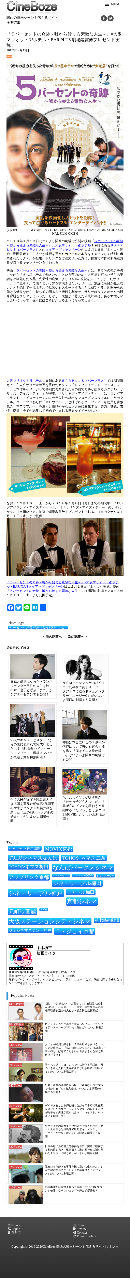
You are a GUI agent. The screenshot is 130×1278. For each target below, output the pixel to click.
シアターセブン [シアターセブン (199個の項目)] (61, 875)
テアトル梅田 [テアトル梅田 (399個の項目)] (81, 892)
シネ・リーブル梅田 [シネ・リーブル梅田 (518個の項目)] (77, 883)
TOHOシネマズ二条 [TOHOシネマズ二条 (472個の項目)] (84, 858)
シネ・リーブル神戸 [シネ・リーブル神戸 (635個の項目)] (36, 893)
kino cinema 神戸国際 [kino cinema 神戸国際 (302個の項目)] (25, 848)
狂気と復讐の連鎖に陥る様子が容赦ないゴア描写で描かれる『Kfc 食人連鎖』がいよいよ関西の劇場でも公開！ (74, 1089)
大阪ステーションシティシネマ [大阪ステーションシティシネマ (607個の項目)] (49, 921)
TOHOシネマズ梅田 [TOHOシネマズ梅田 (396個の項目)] (28, 866)
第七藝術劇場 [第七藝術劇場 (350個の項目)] (107, 920)
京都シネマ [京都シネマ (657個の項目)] (82, 901)
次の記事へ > (77, 636)
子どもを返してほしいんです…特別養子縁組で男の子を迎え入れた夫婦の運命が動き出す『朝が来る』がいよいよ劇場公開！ (74, 1068)
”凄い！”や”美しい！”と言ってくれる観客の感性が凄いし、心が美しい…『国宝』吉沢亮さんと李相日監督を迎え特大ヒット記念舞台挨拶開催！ (74, 1007)
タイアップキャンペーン (63, 249)
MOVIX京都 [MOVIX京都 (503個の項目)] (58, 849)
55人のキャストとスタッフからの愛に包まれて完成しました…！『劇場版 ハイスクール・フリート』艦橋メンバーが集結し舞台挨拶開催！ (31, 748)
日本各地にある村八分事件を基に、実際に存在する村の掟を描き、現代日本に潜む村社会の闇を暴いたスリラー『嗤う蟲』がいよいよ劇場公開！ (74, 1150)
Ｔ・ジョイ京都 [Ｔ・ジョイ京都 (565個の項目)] (74, 931)
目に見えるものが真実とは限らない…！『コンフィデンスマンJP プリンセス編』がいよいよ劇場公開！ (74, 1027)
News (9, 56)
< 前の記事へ (52, 636)
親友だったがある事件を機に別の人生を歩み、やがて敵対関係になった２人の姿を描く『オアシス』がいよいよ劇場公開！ (74, 1170)
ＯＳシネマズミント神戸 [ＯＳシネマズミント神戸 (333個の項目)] (30, 930)
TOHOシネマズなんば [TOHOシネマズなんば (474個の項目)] (33, 858)
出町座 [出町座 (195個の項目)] (43, 909)
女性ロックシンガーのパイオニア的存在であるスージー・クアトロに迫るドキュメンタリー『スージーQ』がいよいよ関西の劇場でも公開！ (83, 691)
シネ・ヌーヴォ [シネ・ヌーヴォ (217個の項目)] (105, 875)
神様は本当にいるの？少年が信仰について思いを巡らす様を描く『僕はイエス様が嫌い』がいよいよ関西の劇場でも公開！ (83, 751)
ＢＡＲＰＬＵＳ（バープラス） (84, 380)
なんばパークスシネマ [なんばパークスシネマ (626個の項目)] (83, 867)
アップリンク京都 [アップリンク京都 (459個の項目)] (29, 877)
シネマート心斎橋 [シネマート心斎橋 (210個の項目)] (83, 875)
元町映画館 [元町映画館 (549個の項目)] (22, 912)
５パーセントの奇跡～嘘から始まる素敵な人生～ (52, 270)
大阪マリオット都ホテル (73, 245)
